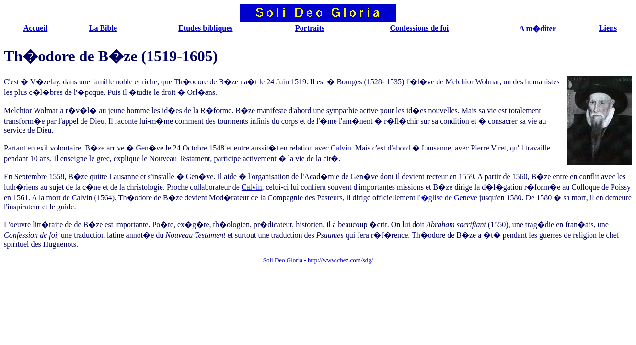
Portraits (309, 28)
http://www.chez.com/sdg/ (340, 260)
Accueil (35, 28)
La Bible (103, 28)
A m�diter (537, 28)
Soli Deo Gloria (282, 260)
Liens (608, 28)
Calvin (341, 148)
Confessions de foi (419, 28)
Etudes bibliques (205, 28)
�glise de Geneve (449, 198)
